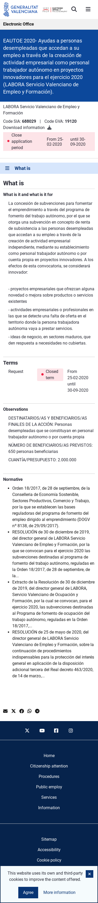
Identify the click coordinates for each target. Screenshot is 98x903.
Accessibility (49, 849)
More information (59, 892)
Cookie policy (49, 860)
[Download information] (49, 127)
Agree (28, 892)
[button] (89, 874)
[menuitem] (49, 756)
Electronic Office (18, 24)
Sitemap (49, 839)
